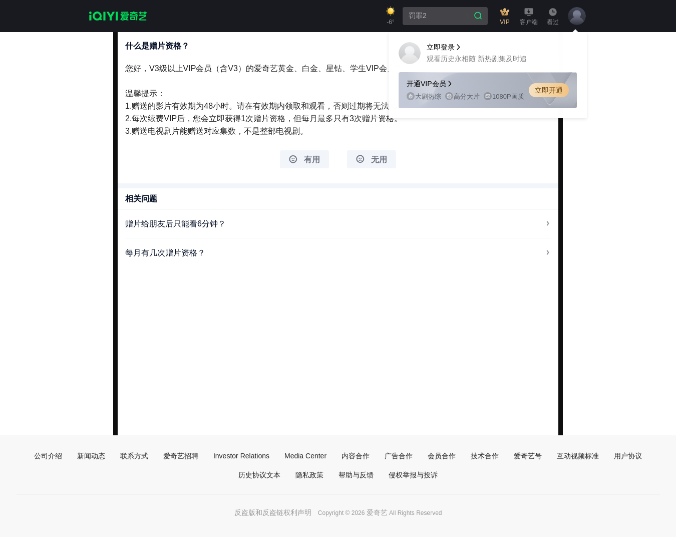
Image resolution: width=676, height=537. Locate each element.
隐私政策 (309, 475)
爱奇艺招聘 (180, 456)
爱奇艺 (377, 512)
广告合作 (399, 456)
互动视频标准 (578, 456)
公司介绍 (48, 456)
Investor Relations (241, 456)
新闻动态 (91, 456)
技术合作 (485, 456)
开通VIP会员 (430, 83)
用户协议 (628, 456)
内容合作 (356, 456)
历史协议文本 (259, 475)
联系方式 (134, 456)
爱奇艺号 (528, 456)
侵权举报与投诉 (413, 475)
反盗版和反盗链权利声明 (272, 512)
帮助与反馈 (356, 475)
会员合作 (442, 456)
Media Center (305, 456)
